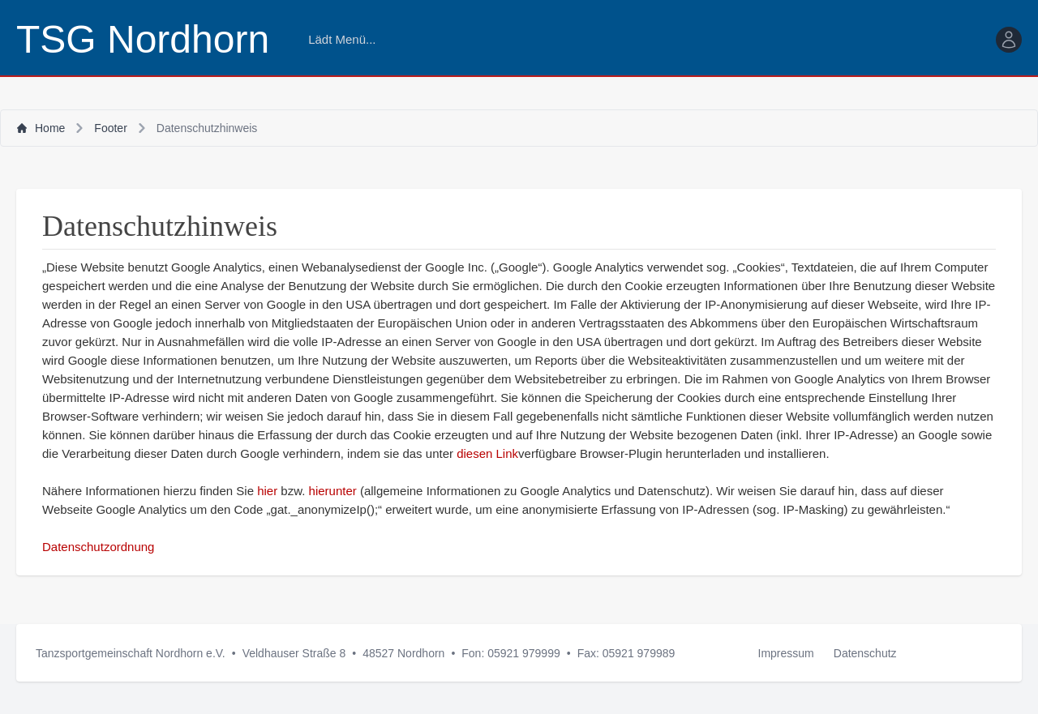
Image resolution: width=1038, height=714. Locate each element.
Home (41, 128)
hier (267, 491)
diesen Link (487, 453)
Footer (110, 128)
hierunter (333, 491)
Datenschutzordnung (98, 547)
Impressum (786, 653)
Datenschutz (865, 653)
